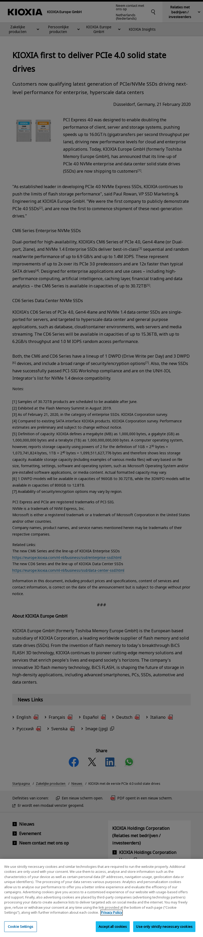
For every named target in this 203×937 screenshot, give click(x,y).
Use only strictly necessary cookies (164, 930)
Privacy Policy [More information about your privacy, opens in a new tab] (111, 915)
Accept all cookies (113, 930)
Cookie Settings (20, 930)
